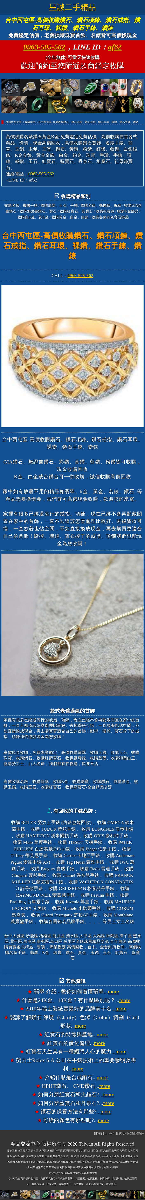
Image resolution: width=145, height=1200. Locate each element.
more (113, 992)
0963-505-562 (44, 47)
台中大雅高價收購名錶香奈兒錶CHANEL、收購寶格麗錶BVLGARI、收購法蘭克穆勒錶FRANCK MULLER (72, 971)
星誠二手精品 (72, 7)
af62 (115, 47)
